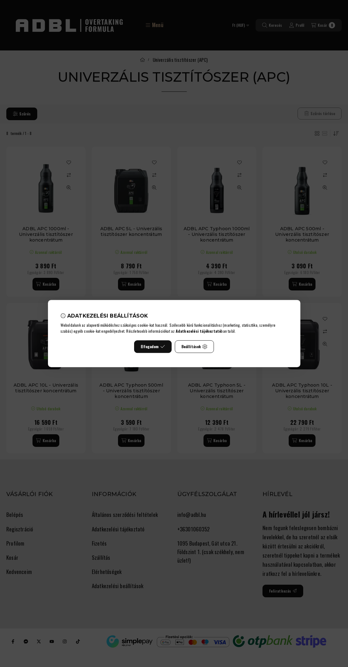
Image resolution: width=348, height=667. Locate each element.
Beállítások (194, 346)
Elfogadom (153, 346)
